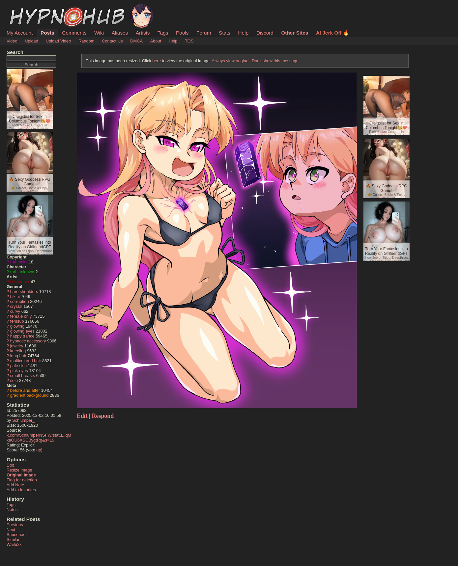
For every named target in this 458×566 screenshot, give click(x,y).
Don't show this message (275, 60)
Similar (13, 539)
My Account (20, 33)
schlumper (20, 281)
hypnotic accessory (28, 340)
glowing (17, 326)
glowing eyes (22, 331)
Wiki (99, 33)
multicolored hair (25, 360)
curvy (15, 311)
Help (243, 33)
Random (86, 41)
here (156, 60)
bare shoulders (24, 291)
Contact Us (112, 41)
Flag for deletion (22, 479)
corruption (19, 301)
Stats (224, 33)
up (38, 449)
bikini (15, 296)
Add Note (15, 484)
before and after (25, 390)
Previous (15, 524)
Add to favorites (21, 489)
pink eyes (19, 370)
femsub (17, 321)
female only (21, 316)
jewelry (16, 345)
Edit (10, 465)
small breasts (22, 375)
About (155, 41)
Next (11, 529)
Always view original (230, 60)
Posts (47, 33)
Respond (103, 416)
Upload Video (58, 41)
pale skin (18, 365)
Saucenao (16, 534)
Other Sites (294, 33)
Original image (21, 474)
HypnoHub (25, 7)
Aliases (120, 33)
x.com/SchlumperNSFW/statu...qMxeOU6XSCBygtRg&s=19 (39, 438)
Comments (74, 33)
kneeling (18, 350)
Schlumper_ (23, 420)
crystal (16, 306)
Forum (203, 33)
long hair (18, 355)
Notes (12, 509)
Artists (143, 33)
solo (14, 380)
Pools (182, 33)
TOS (189, 41)
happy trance (22, 336)
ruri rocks (19, 261)
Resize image (19, 470)
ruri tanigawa (22, 271)
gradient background (29, 395)
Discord (264, 33)
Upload (31, 41)
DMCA (136, 41)
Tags (162, 33)
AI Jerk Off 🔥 (332, 33)
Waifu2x (14, 544)
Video (12, 41)
